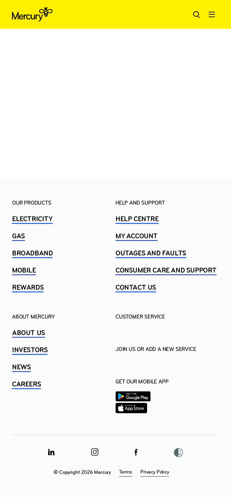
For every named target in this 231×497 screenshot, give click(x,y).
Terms (125, 472)
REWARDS (28, 287)
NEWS (21, 367)
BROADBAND (32, 253)
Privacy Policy (154, 472)
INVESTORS (30, 350)
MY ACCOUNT (137, 236)
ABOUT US (28, 333)
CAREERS (26, 384)
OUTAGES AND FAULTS (151, 253)
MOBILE (24, 270)
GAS (18, 236)
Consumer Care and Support (166, 270)
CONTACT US (136, 287)
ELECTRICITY (32, 219)
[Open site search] (196, 14)
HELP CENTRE (137, 219)
